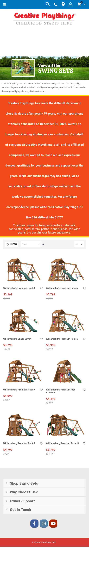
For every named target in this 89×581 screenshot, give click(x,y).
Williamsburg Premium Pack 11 (62, 443)
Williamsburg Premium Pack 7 (19, 389)
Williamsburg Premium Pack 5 (62, 288)
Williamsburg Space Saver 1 (17, 339)
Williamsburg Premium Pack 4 (19, 288)
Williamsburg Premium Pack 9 (19, 443)
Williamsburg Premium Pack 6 (62, 339)
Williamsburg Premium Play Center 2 (60, 391)
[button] (41, 288)
